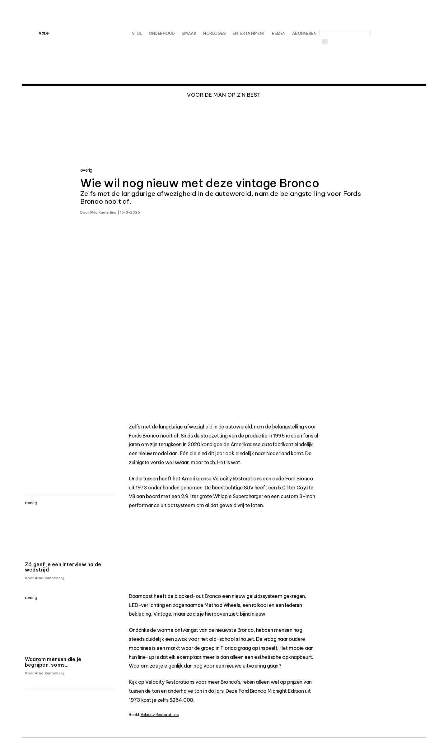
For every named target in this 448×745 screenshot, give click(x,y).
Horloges (214, 33)
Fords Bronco (144, 436)
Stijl (137, 33)
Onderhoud (162, 33)
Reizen (278, 33)
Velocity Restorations (237, 478)
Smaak (189, 33)
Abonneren (304, 33)
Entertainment (248, 33)
